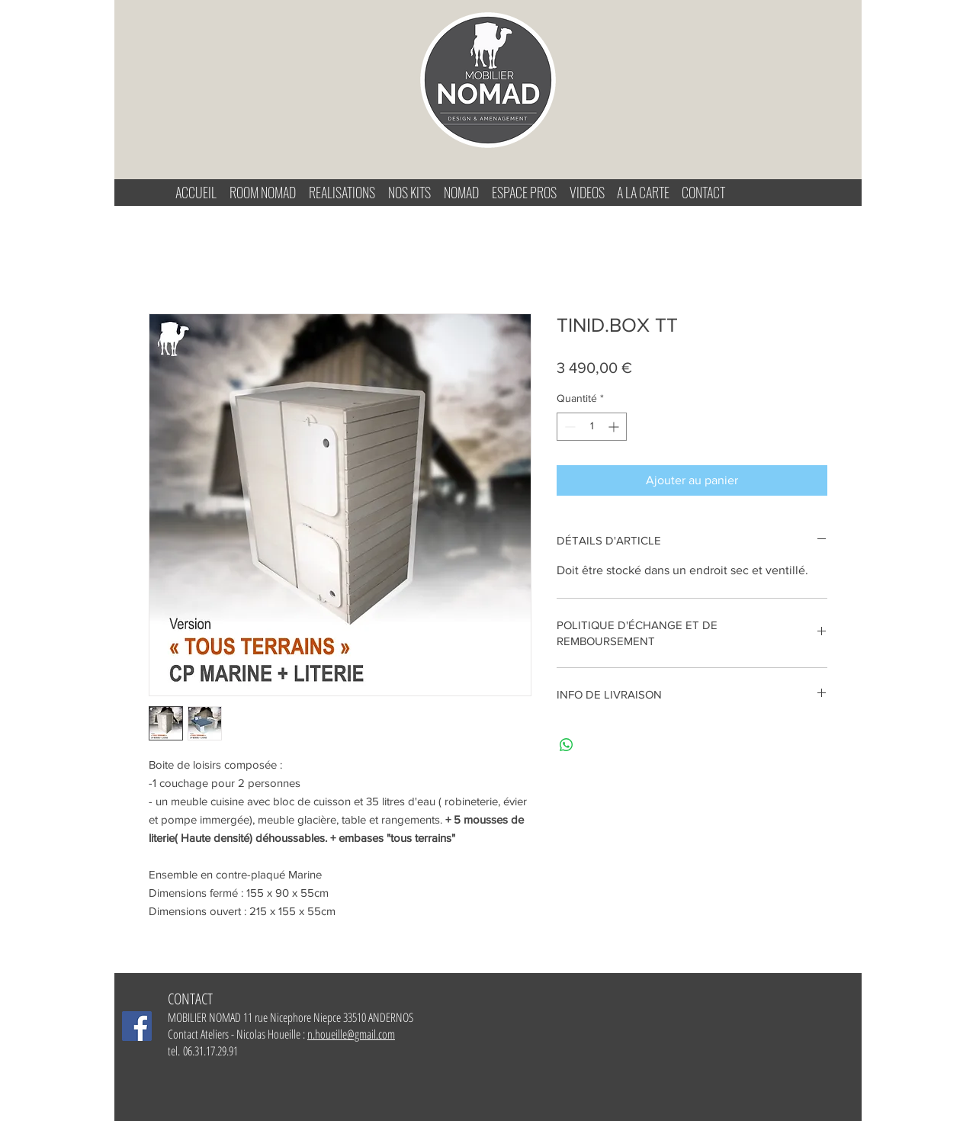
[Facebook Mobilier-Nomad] (137, 1026)
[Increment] (614, 426)
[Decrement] (568, 426)
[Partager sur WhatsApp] (566, 745)
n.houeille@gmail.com (351, 1034)
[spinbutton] (591, 426)
